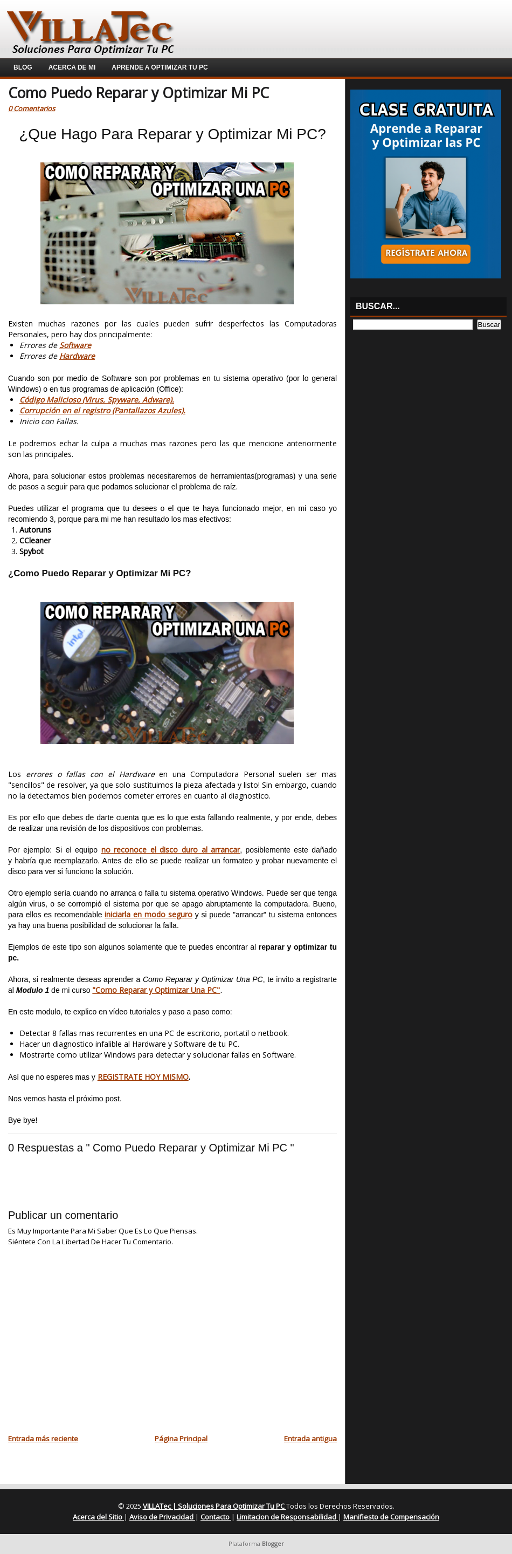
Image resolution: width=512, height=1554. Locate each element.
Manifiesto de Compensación (391, 1517)
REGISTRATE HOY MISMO (143, 1077)
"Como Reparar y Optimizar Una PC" (156, 990)
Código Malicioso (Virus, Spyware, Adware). (96, 399)
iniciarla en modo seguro (148, 914)
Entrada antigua (310, 1438)
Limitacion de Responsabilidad (287, 1517)
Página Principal (181, 1438)
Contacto (215, 1517)
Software (75, 345)
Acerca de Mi (72, 67)
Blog (22, 67)
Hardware (77, 356)
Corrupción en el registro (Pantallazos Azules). (102, 410)
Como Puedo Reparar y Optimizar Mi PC (138, 93)
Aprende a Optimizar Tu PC (159, 67)
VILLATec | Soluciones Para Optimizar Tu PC (214, 1506)
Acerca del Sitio (98, 1517)
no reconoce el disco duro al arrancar (170, 849)
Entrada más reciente (43, 1438)
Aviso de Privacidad (162, 1517)
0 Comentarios (31, 108)
